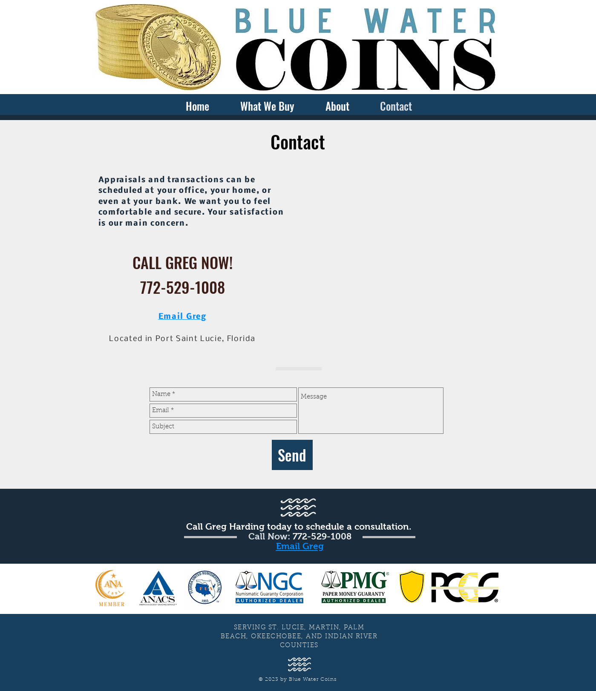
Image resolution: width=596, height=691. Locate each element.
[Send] (292, 455)
